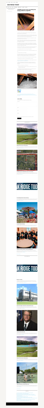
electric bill (26, 95)
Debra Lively (24, 95)
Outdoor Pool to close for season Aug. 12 (22, 146)
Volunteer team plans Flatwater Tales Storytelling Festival (25, 250)
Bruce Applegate (21, 95)
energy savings (29, 95)
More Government (19, 389)
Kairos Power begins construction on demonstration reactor (25, 306)
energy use (32, 95)
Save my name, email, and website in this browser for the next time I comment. (25, 117)
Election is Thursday (19, 280)
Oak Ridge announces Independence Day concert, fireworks (25, 172)
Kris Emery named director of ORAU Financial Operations (23, 394)
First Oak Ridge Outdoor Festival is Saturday (23, 198)
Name (18, 108)
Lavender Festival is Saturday (21, 224)
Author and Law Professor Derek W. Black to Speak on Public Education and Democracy (26, 400)
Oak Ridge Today (13, 5)
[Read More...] (22, 201)
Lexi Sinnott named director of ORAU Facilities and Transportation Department (25, 393)
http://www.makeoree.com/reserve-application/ (23, 61)
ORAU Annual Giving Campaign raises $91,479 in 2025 (22, 397)
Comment (18, 102)
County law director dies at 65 (21, 332)
